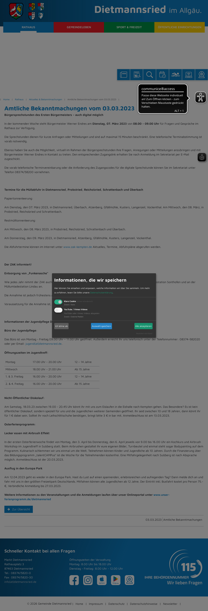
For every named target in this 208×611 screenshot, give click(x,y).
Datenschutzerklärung (101, 292)
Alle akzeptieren (143, 326)
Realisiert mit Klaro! (144, 333)
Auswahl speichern (101, 326)
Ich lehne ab (61, 326)
